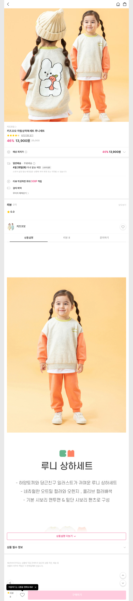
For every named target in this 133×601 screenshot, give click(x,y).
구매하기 (77, 594)
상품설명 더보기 (66, 536)
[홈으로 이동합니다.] (118, 4)
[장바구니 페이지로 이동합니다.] (125, 4)
